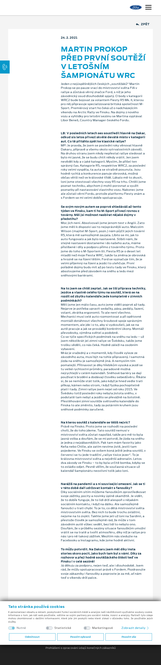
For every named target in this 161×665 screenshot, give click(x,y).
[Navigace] (148, 8)
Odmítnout (32, 637)
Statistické (62, 628)
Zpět (142, 24)
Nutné (21, 628)
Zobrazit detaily (135, 628)
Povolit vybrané (80, 637)
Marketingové (102, 628)
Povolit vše (129, 637)
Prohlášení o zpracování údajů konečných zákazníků (80, 648)
